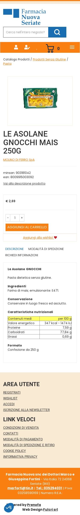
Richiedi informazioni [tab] (21, 255)
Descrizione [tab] (14, 249)
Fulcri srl (50, 509)
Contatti (10, 433)
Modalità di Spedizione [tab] (46, 249)
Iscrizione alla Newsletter (26, 410)
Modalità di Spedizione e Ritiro (29, 445)
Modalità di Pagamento (23, 439)
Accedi (9, 404)
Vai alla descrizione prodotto (24, 183)
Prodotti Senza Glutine (49, 59)
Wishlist (10, 398)
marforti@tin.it (20, 488)
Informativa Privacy (20, 457)
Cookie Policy (14, 451)
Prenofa (34, 505)
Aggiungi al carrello (27, 227)
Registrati (11, 393)
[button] (8, 217)
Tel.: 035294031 (49, 488)
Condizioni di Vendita (21, 428)
